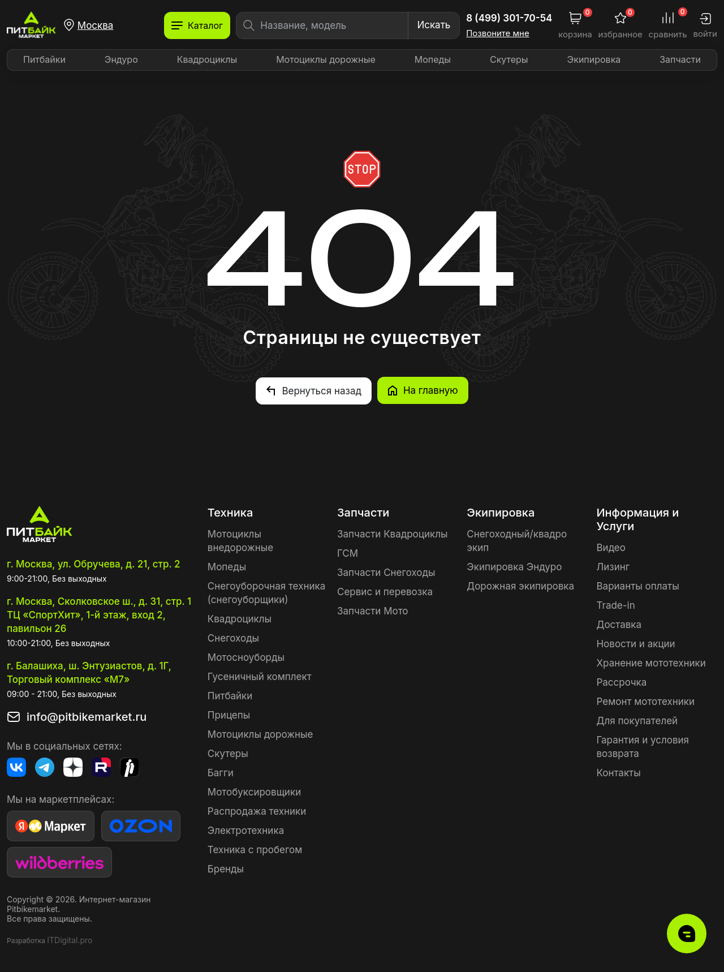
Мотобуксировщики (254, 791)
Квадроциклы (207, 59)
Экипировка (594, 59)
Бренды (226, 868)
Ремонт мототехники (645, 701)
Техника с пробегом (255, 849)
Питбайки (44, 59)
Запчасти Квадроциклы (392, 533)
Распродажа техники (257, 810)
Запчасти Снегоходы (386, 572)
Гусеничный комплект (260, 676)
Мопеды (433, 59)
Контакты (618, 772)
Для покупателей (637, 720)
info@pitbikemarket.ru (86, 716)
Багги (221, 772)
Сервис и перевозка (385, 591)
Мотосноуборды (246, 657)
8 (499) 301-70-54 (509, 18)
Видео (610, 547)
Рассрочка (621, 681)
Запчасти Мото (372, 610)
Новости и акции (635, 643)
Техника (230, 512)
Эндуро (121, 59)
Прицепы (229, 714)
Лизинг (613, 566)
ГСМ (347, 552)
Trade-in (615, 604)
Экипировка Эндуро (514, 566)
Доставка (618, 624)
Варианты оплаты (637, 585)
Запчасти (680, 59)
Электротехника (246, 830)
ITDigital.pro (69, 939)
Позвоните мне (497, 33)
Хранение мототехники (650, 662)
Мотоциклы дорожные (326, 59)
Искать (433, 25)
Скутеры (509, 59)
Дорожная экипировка (520, 585)
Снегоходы (233, 637)
